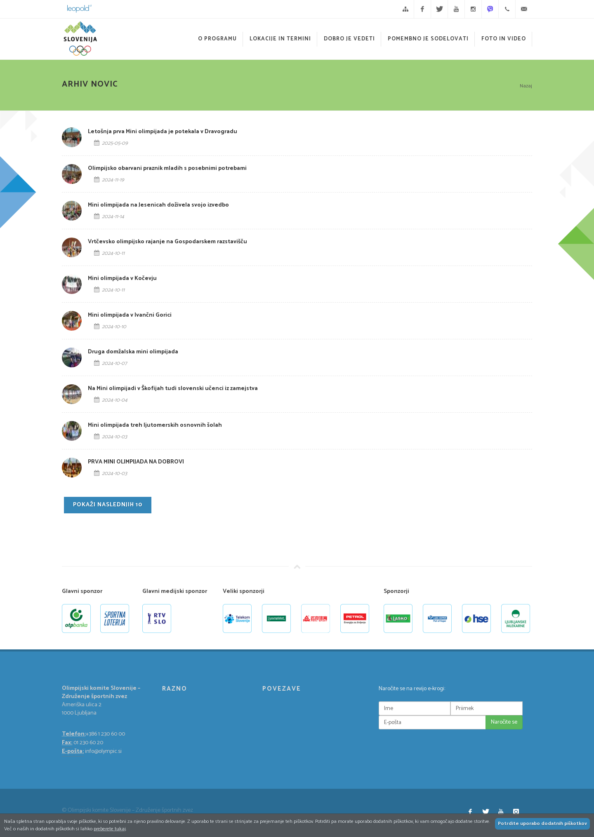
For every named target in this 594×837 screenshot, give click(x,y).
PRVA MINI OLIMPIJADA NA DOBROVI (136, 462)
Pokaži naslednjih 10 (107, 505)
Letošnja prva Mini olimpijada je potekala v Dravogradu (162, 131)
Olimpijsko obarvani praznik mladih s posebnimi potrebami (167, 168)
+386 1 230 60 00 (105, 734)
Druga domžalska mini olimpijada (133, 352)
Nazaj (526, 86)
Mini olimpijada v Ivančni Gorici (130, 315)
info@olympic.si (103, 751)
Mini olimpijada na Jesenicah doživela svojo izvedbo (158, 205)
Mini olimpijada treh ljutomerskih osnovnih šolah (155, 425)
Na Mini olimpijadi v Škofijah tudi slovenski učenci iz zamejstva (173, 388)
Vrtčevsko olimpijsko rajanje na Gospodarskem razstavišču (167, 242)
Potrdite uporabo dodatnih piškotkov (542, 824)
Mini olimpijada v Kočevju (122, 278)
